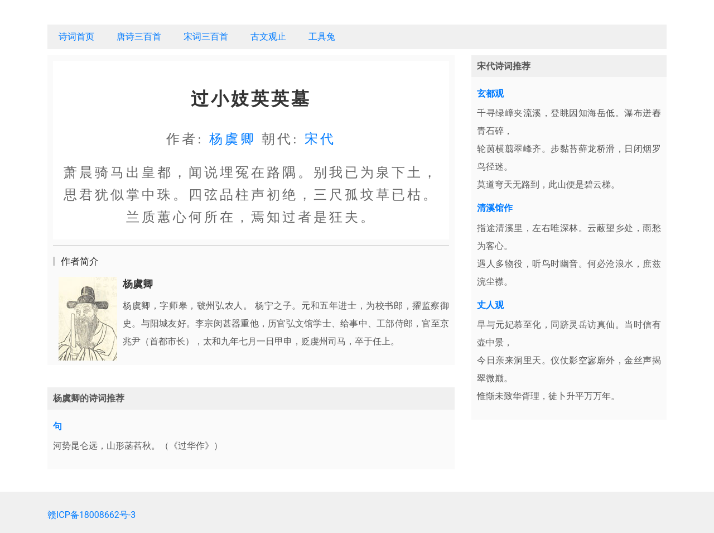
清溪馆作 (495, 208)
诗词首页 (76, 36)
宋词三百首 (206, 36)
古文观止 (268, 36)
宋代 (320, 139)
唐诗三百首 (139, 36)
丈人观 (490, 305)
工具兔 (321, 36)
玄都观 (490, 93)
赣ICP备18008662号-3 (91, 515)
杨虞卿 (232, 139)
